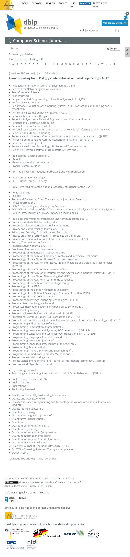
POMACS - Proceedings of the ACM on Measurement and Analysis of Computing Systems (63, 209)
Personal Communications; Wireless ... (34, 126)
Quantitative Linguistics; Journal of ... (33, 415)
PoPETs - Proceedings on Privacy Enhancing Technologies (45, 212)
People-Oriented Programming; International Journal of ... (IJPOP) (49, 99)
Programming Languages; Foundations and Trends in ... (44, 337)
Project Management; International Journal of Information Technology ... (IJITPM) (58, 360)
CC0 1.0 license (71, 482)
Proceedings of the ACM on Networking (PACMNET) (41, 276)
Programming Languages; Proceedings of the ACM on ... (44, 343)
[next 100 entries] (47, 73)
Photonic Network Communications (32, 162)
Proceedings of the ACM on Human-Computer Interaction (45, 259)
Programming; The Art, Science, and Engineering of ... (42, 350)
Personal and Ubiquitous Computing (33, 122)
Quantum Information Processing (31, 435)
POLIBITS (17, 196)
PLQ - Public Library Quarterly (29, 181)
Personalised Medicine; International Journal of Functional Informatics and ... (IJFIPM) (61, 129)
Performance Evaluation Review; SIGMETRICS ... (39, 112)
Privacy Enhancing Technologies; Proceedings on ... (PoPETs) (46, 235)
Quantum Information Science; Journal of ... (37, 439)
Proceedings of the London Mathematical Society (40, 289)
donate (85, 3)
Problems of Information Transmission (34, 249)
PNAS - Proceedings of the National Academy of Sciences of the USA (51, 186)
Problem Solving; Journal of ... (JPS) (32, 245)
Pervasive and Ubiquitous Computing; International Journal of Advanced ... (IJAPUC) (60, 136)
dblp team (70, 478)
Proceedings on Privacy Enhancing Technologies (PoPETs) (45, 299)
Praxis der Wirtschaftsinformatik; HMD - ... (36, 222)
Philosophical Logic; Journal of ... (30, 155)
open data (49, 482)
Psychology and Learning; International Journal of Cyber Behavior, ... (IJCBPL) (56, 373)
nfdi (73, 3)
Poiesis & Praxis (21, 192)
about (63, 3)
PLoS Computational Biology (28, 177)
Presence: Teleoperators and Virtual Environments (41, 225)
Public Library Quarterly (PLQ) (29, 379)
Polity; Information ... (24, 202)
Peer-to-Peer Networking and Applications (36, 89)
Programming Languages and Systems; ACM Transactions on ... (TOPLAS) (54, 333)
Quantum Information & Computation (34, 432)
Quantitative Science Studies (28, 418)
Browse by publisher (21, 54)
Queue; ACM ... (20, 452)
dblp (25, 3)
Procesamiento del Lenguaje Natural (33, 303)
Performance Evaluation (26, 102)
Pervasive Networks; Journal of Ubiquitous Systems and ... (45, 149)
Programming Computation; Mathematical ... (38, 327)
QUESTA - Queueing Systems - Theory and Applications (43, 449)
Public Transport (21, 382)
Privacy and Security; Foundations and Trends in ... (41, 232)
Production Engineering (25, 310)
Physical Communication (26, 165)
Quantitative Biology (24, 412)
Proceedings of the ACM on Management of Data (40, 269)
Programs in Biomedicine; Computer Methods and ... (42, 354)
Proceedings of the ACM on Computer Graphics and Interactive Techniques (55, 256)
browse (37, 3)
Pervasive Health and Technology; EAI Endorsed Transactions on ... (50, 146)
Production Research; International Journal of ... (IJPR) (42, 313)
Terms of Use (20, 485)
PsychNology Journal (24, 370)
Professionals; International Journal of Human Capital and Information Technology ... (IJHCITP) (66, 320)
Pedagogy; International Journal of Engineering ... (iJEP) (43, 85)
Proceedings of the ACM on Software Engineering (40, 283)
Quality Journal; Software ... (28, 408)
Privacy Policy (36, 485)
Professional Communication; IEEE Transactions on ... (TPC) (46, 316)
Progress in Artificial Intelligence (30, 357)
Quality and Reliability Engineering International (39, 395)
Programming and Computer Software (34, 323)
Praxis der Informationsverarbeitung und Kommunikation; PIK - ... (50, 218)
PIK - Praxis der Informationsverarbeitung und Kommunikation (48, 171)
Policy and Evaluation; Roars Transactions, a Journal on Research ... (50, 199)
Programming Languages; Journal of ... (34, 340)
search (50, 3)
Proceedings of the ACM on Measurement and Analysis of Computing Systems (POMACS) (63, 272)
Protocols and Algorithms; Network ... (33, 364)
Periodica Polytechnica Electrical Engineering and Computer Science (51, 119)
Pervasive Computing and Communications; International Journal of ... (52, 139)
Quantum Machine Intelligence (29, 442)
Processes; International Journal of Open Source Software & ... (47, 306)
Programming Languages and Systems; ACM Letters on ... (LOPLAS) (51, 330)
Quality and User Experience (28, 398)
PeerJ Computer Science (25, 92)
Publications (19, 386)
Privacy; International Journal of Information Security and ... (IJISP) (50, 239)
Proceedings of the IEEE (25, 286)
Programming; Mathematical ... (30, 347)
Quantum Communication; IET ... (31, 425)
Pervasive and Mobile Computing (31, 133)
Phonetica (17, 159)
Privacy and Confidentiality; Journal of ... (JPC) (38, 229)
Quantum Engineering (24, 429)
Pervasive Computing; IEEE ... (28, 143)
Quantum (17, 422)
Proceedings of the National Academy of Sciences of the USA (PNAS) (51, 293)
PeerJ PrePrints (20, 95)
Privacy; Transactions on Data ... (30, 242)
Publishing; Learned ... (24, 389)
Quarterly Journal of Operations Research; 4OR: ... (41, 445)
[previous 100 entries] (22, 73)
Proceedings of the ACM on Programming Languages (42, 279)
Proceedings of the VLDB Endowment (33, 296)
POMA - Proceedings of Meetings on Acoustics (39, 206)
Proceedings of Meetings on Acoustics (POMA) (38, 252)
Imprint (48, 485)
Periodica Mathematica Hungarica (31, 116)
